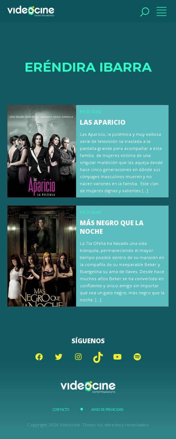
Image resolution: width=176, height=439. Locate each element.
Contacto (61, 409)
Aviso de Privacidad (107, 409)
